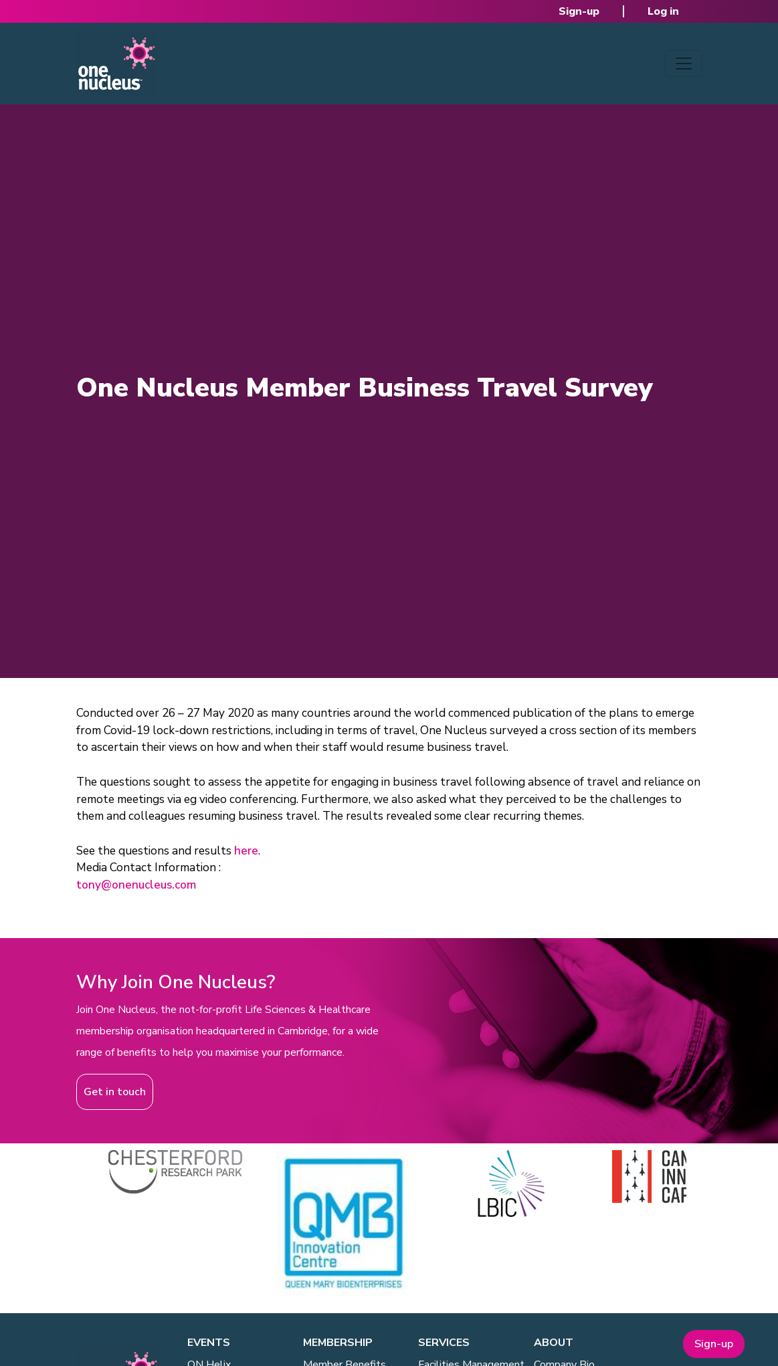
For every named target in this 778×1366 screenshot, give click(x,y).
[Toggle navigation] (683, 63)
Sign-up (579, 11)
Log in (663, 11)
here (246, 851)
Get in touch (115, 1092)
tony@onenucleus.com (136, 885)
